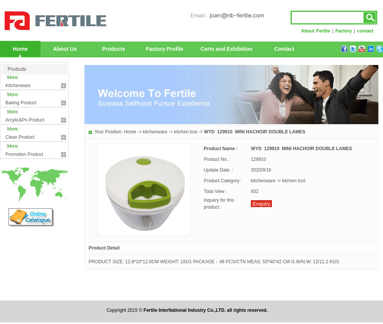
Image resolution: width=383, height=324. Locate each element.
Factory (343, 31)
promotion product (24, 154)
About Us (65, 49)
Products (113, 49)
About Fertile (315, 31)
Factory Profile (164, 49)
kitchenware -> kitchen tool (170, 131)
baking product (20, 102)
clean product (19, 137)
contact (365, 31)
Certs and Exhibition (226, 49)
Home (20, 49)
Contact (284, 49)
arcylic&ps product (24, 120)
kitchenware (18, 85)
